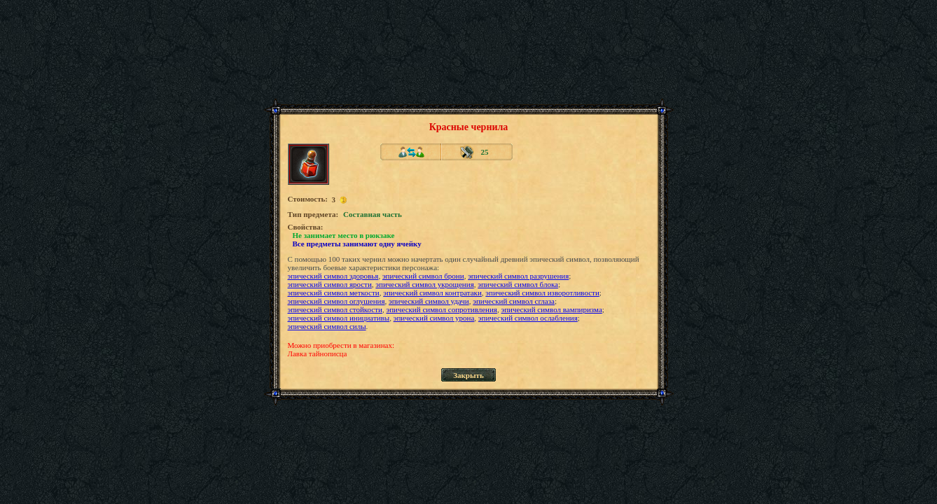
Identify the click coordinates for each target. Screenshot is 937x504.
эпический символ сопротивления (441, 309)
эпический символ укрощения (424, 284)
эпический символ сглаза (514, 301)
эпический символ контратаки (432, 292)
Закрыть (468, 375)
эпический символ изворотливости (542, 292)
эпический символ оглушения (336, 301)
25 (485, 152)
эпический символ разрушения (518, 276)
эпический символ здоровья (333, 276)
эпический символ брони (423, 276)
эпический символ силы (327, 326)
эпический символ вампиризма (551, 309)
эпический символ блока (518, 284)
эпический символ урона (434, 318)
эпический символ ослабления (528, 318)
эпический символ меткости (334, 292)
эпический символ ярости (330, 284)
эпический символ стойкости (335, 309)
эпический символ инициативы (339, 318)
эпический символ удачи (429, 301)
